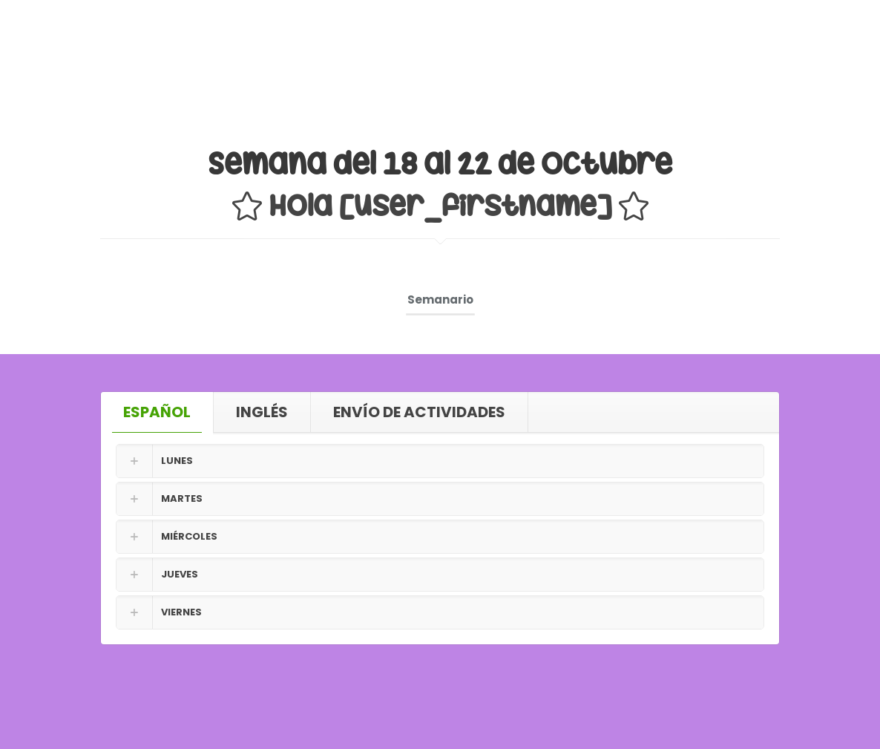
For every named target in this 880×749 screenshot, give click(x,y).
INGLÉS (262, 412)
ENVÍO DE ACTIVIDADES (419, 412)
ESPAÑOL (157, 412)
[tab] (157, 412)
